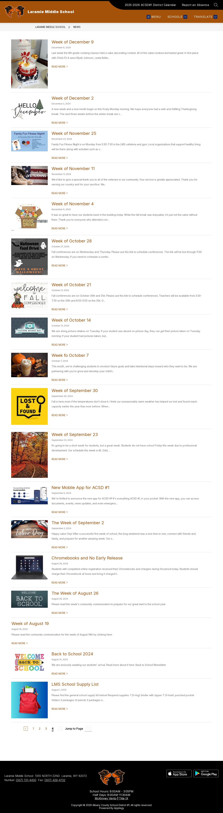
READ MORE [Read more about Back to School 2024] (60, 673)
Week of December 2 (73, 98)
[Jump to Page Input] (88, 728)
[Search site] (216, 5)
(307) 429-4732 (54, 780)
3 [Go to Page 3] (46, 728)
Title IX (123, 798)
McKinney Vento (106, 798)
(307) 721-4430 (26, 780)
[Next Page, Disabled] (60, 729)
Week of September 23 (75, 434)
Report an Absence (195, 5)
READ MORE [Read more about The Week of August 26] (60, 612)
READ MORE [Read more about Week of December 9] (60, 66)
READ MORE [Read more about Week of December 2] (60, 122)
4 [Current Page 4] (52, 728)
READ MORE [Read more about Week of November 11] (60, 193)
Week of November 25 (74, 133)
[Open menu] (154, 17)
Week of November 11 (73, 168)
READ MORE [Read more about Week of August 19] (19, 643)
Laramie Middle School (50, 26)
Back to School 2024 (72, 653)
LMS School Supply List (75, 684)
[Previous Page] (26, 729)
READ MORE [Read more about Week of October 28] (60, 265)
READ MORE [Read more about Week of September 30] (60, 415)
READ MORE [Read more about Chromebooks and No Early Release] (60, 582)
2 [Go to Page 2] (39, 728)
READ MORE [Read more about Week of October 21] (60, 309)
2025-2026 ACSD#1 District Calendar (150, 5)
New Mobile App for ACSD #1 (80, 487)
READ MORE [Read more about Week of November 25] (60, 157)
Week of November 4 (73, 203)
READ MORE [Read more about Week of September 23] (60, 459)
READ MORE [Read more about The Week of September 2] (60, 547)
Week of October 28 (72, 240)
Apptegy (119, 808)
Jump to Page (74, 728)
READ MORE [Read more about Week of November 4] (60, 228)
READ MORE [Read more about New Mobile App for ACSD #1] (60, 512)
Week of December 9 (73, 41)
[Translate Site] (205, 17)
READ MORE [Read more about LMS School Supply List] (60, 708)
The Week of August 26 (75, 593)
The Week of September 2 (78, 522)
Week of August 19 (30, 623)
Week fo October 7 (70, 355)
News (76, 26)
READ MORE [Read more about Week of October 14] (60, 344)
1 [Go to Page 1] (33, 728)
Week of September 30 (75, 390)
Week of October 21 (71, 284)
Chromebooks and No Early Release (87, 557)
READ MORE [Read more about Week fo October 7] (60, 379)
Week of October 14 (71, 320)
